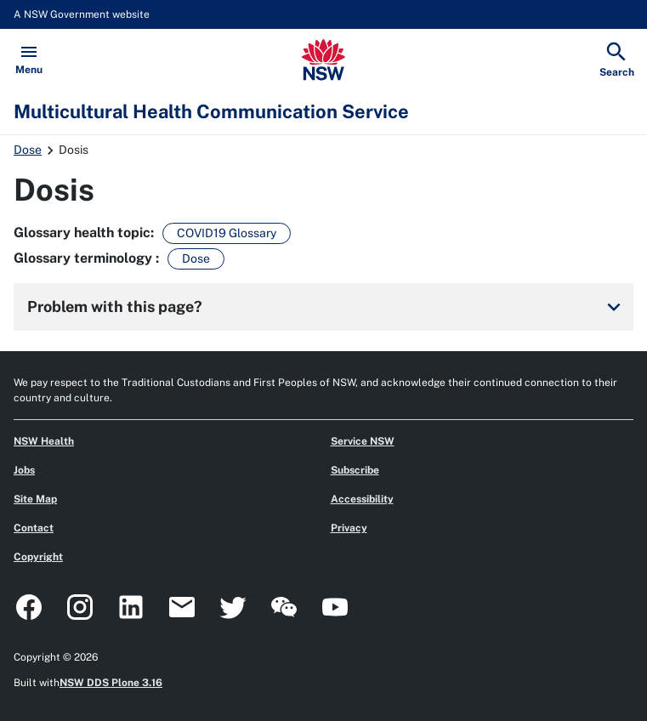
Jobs (24, 470)
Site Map (35, 499)
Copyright (38, 557)
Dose (28, 149)
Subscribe (355, 470)
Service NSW (362, 441)
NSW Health (44, 441)
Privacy (349, 528)
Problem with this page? (327, 307)
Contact (34, 528)
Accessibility (362, 499)
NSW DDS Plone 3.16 (111, 683)
